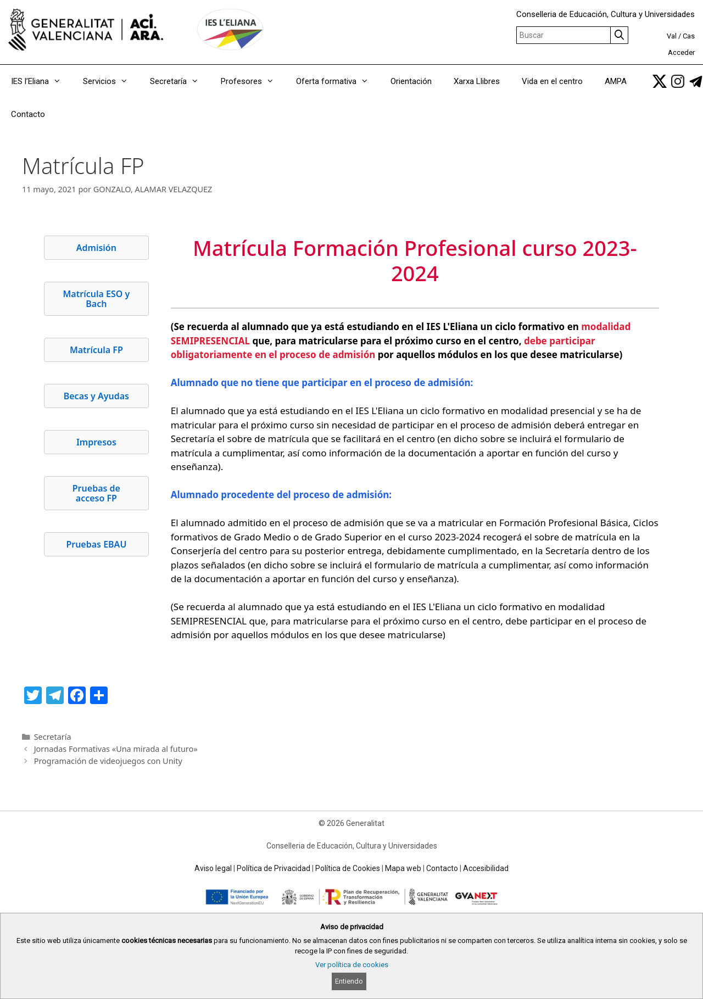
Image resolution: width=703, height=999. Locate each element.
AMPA (616, 81)
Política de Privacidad (273, 868)
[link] (659, 81)
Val (672, 36)
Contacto (28, 114)
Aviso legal (213, 868)
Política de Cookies (347, 868)
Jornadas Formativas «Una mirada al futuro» (116, 749)
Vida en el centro (552, 81)
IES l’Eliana (41, 81)
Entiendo (349, 981)
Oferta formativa (338, 81)
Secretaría (180, 81)
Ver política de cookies (351, 965)
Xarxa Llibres (477, 81)
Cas (689, 36)
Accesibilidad (486, 868)
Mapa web (403, 868)
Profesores (253, 81)
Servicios (111, 81)
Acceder (681, 52)
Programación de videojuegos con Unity (108, 761)
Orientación (411, 81)
